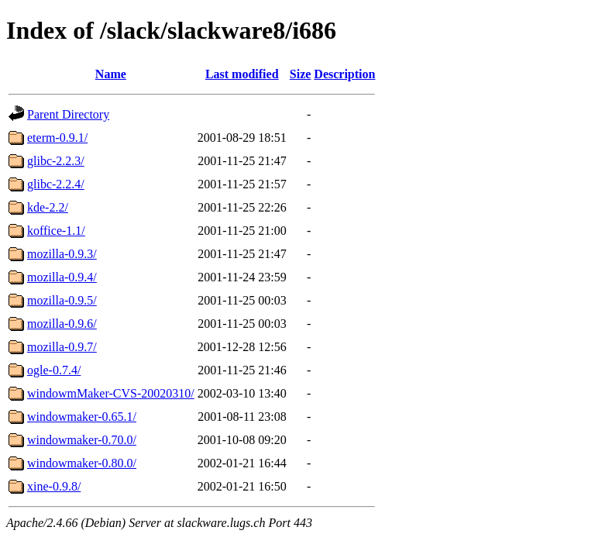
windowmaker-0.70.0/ (81, 439)
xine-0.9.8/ (54, 486)
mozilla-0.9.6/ (62, 323)
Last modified (242, 74)
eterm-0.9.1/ (57, 137)
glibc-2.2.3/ (55, 160)
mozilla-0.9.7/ (62, 346)
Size (300, 74)
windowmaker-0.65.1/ (81, 416)
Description (344, 74)
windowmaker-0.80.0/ (81, 463)
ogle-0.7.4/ (54, 370)
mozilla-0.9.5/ (62, 300)
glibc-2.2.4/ (55, 184)
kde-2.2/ (47, 207)
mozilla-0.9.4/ (62, 277)
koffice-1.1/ (56, 230)
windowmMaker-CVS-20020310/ (110, 393)
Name (110, 74)
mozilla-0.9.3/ (62, 253)
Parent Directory (68, 114)
